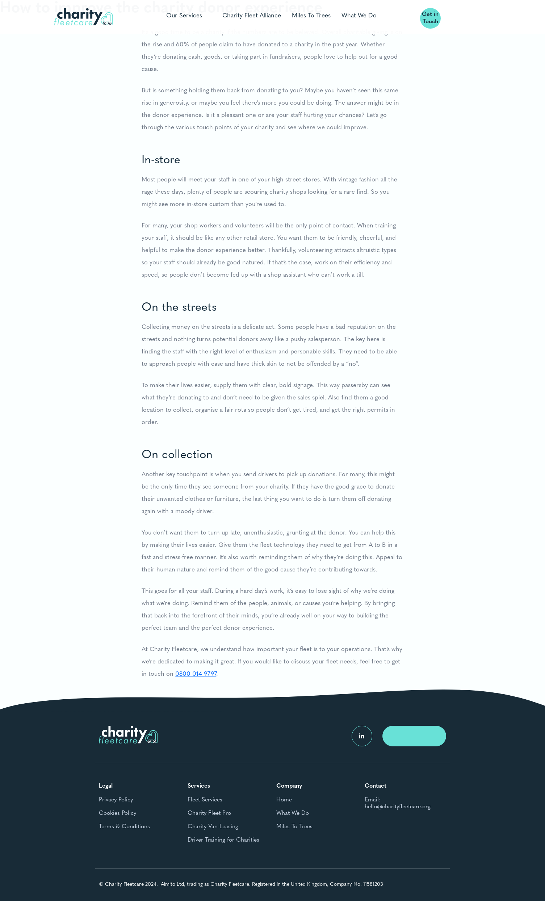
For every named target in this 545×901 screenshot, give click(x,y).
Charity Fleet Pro (209, 813)
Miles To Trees (311, 15)
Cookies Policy (117, 813)
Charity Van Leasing (213, 827)
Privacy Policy (116, 800)
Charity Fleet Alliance (251, 15)
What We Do (359, 15)
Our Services (184, 15)
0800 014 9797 (195, 677)
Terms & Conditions (124, 827)
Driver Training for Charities (223, 840)
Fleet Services (205, 800)
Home (284, 800)
